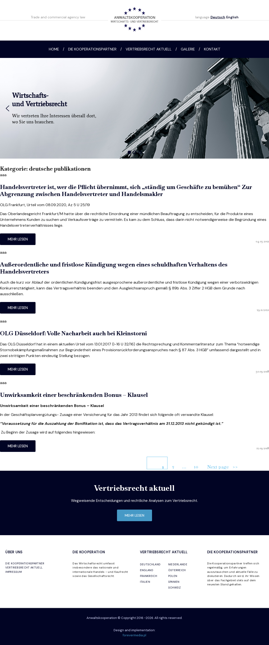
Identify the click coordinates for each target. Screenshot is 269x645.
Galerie (188, 49)
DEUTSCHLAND (150, 564)
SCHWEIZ (174, 587)
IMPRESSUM (13, 572)
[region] (134, 108)
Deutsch (218, 17)
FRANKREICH (148, 576)
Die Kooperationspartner (92, 49)
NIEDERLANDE (178, 564)
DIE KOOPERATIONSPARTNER (24, 563)
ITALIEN (145, 581)
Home (54, 49)
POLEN (172, 576)
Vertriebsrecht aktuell (149, 49)
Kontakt (212, 49)
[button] (7, 108)
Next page (218, 467)
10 (198, 465)
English (232, 17)
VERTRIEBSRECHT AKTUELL (24, 567)
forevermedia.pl (134, 635)
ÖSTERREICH (177, 570)
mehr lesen (18, 239)
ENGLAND (146, 570)
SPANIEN (174, 581)
